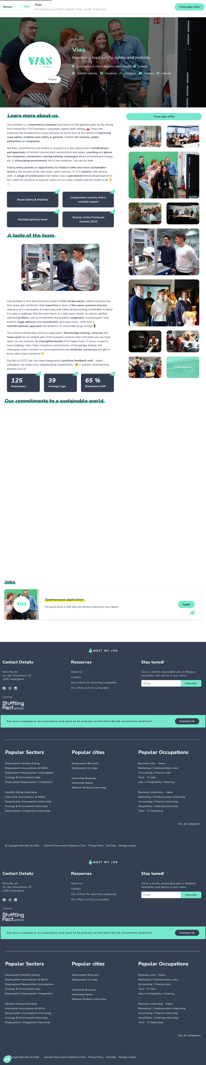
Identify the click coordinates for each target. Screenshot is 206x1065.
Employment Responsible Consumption (29, 772)
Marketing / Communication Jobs (158, 768)
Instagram (128, 73)
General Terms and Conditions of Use (65, 845)
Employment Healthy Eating (22, 763)
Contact (76, 677)
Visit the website (84, 73)
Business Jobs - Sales (152, 763)
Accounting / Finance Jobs (154, 772)
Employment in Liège (85, 768)
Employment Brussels (85, 763)
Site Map (111, 845)
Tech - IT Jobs (147, 777)
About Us (77, 672)
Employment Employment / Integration (29, 782)
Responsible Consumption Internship (28, 801)
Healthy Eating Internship (21, 792)
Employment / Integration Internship (27, 811)
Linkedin (164, 73)
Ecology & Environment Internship (26, 806)
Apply (186, 604)
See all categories (189, 823)
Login (192, 8)
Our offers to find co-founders (90, 688)
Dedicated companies (76, 8)
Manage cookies (127, 845)
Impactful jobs (47, 8)
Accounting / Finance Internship (158, 801)
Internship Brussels (84, 778)
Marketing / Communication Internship (162, 797)
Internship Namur (82, 783)
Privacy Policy (95, 845)
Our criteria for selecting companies (94, 682)
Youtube (146, 73)
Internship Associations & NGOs (25, 797)
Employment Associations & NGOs (26, 768)
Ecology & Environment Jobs (23, 777)
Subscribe (191, 683)
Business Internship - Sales (155, 792)
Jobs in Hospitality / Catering (156, 782)
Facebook (108, 73)
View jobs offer (164, 116)
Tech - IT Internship (150, 811)
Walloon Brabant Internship (89, 787)
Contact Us (187, 721)
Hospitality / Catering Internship (158, 806)
